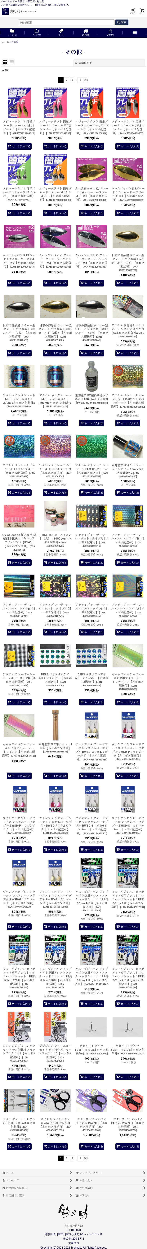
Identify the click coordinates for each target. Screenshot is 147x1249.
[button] (134, 33)
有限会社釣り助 (73, 1225)
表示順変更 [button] (83, 62)
